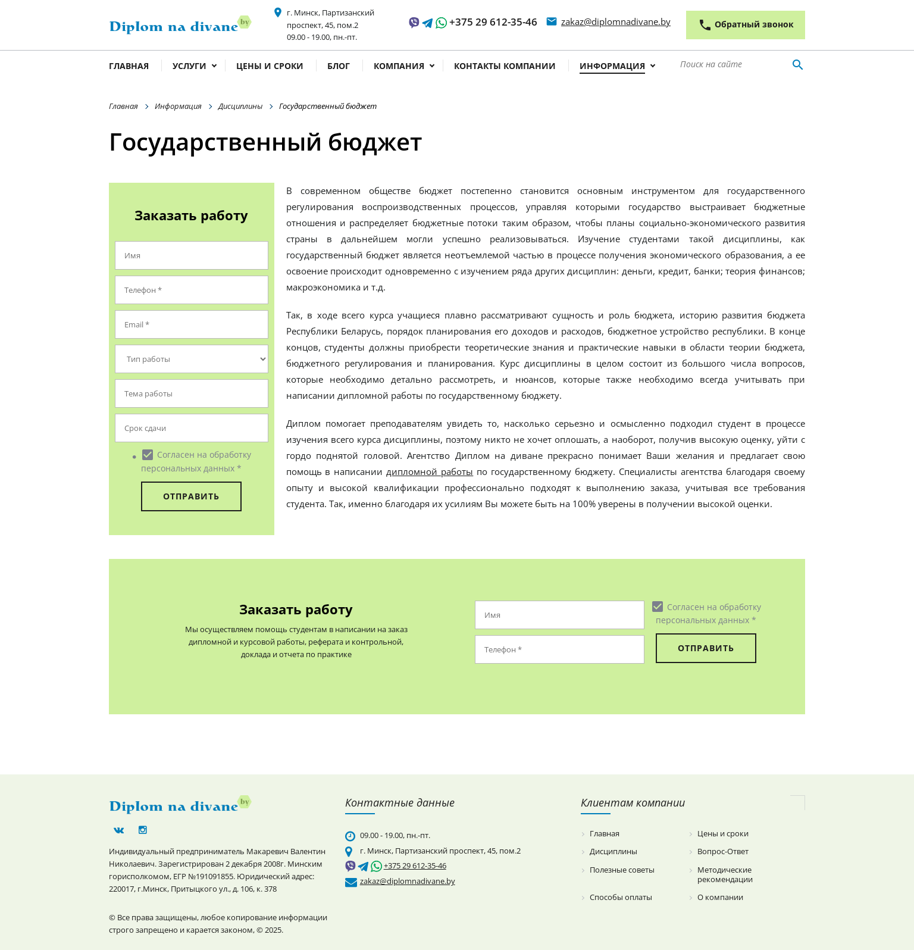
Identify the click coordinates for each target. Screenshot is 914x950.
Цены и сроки (269, 66)
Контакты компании (505, 66)
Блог (338, 66)
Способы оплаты (621, 897)
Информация (612, 66)
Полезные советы (622, 870)
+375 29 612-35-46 (493, 22)
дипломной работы (429, 471)
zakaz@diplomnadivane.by (616, 21)
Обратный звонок (746, 25)
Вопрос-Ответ (723, 852)
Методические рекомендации (725, 874)
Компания (399, 66)
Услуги (189, 66)
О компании (720, 897)
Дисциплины (240, 106)
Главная (129, 66)
